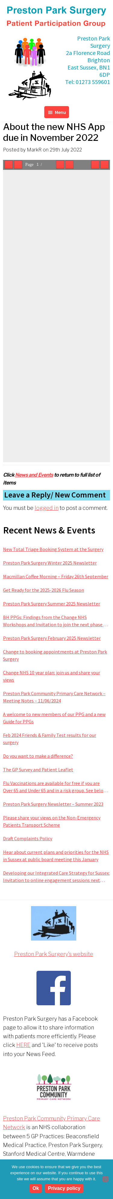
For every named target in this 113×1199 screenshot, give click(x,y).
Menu (60, 112)
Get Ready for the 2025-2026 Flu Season (43, 590)
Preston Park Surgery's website (53, 954)
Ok (36, 1188)
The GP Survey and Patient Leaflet (38, 769)
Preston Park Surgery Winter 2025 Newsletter (50, 563)
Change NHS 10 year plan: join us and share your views (51, 676)
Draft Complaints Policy (27, 838)
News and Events (34, 475)
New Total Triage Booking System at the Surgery (53, 549)
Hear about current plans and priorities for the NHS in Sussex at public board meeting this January (56, 855)
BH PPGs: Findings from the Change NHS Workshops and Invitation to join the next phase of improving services (55, 621)
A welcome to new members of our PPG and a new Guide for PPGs (54, 717)
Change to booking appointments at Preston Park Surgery (55, 655)
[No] (105, 1179)
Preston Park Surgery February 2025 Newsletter (52, 638)
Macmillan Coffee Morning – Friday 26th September (55, 576)
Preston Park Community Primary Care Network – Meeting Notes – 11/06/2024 (54, 697)
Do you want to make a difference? (38, 756)
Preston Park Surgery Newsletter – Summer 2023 (53, 804)
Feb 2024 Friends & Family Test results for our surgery (49, 738)
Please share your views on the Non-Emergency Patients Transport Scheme (51, 821)
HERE (23, 1045)
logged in (46, 508)
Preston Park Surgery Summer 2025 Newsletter (51, 604)
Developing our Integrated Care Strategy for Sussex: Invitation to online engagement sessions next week (56, 877)
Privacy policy (64, 1188)
